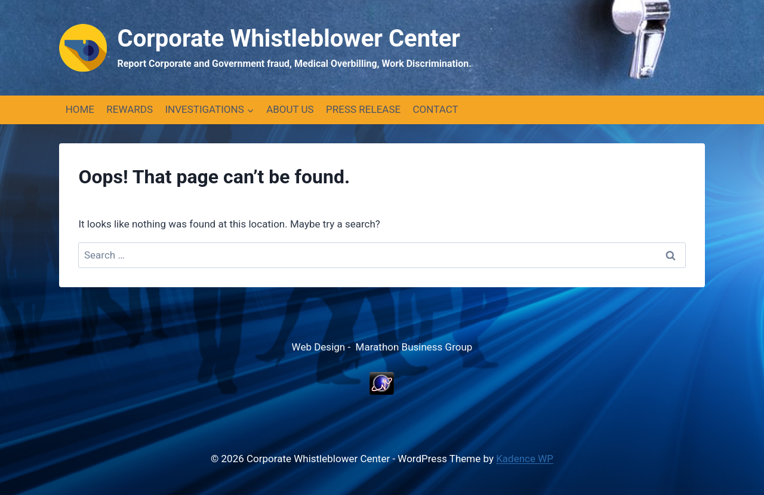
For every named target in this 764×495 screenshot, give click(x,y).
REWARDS (129, 109)
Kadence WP (524, 459)
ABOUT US (290, 109)
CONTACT (435, 109)
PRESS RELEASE (363, 109)
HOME (80, 109)
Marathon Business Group (414, 347)
